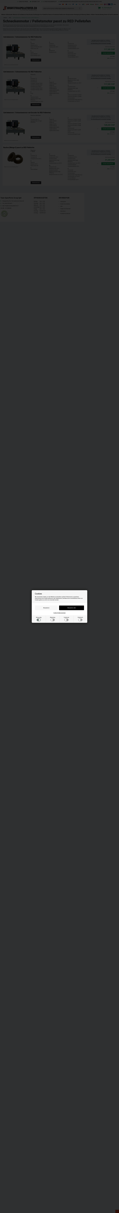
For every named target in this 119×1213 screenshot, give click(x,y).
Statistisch (80, 619)
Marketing (52, 619)
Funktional (66, 619)
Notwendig (38, 619)
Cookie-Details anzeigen (59, 612)
